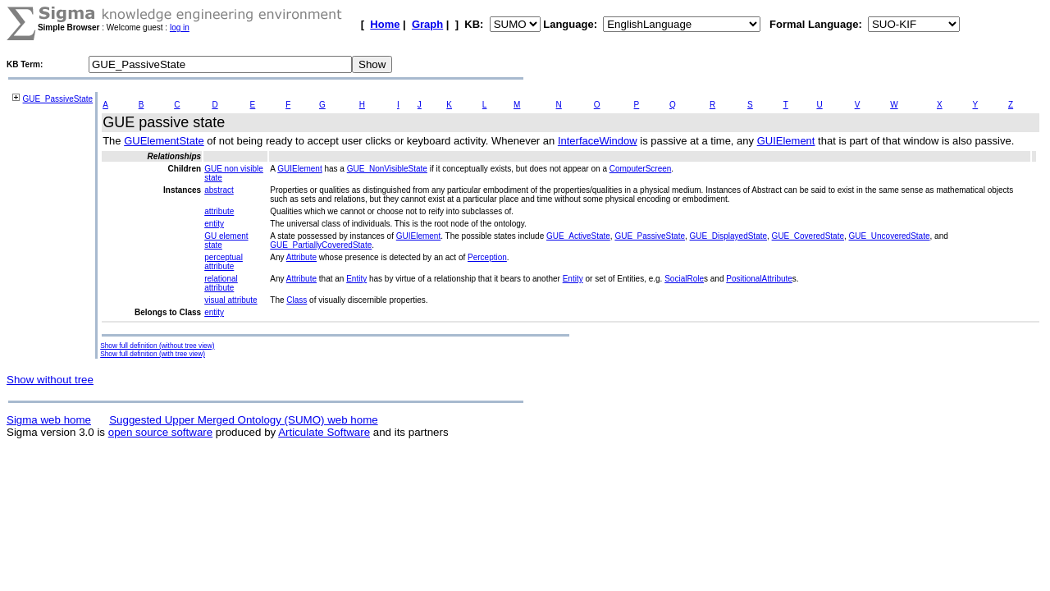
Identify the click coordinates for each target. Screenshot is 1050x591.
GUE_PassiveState (58, 98)
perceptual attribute (223, 262)
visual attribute (230, 300)
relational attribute (221, 283)
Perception (487, 257)
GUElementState (164, 141)
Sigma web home (49, 420)
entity (214, 223)
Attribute (301, 257)
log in (179, 27)
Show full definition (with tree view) (152, 354)
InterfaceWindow (597, 141)
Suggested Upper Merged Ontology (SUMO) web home (243, 420)
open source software (160, 432)
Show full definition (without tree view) (157, 345)
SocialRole (684, 278)
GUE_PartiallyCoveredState (321, 245)
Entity (356, 278)
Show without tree (50, 379)
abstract (219, 190)
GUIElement (786, 141)
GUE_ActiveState (578, 236)
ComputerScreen (640, 168)
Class (296, 300)
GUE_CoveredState (808, 236)
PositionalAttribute (759, 278)
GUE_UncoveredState (889, 236)
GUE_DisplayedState (729, 236)
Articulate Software (324, 432)
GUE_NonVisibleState (387, 168)
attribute (219, 211)
